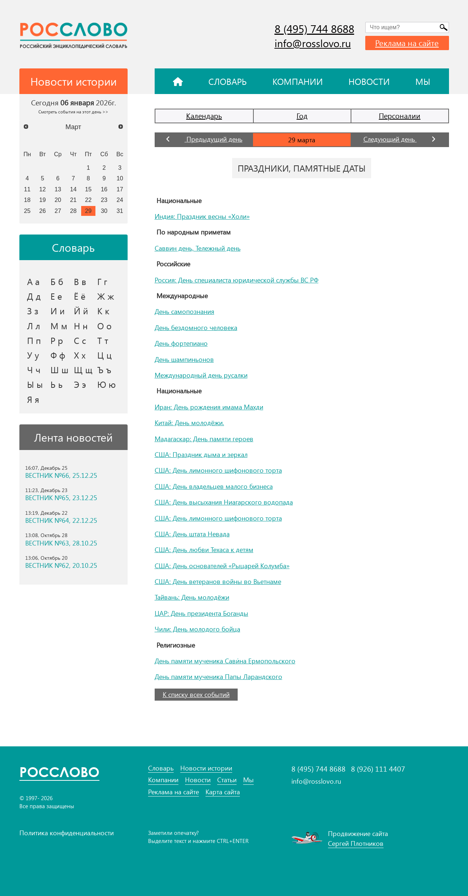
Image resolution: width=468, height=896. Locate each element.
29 (88, 210)
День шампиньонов (184, 359)
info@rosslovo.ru (313, 43)
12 (42, 189)
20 (57, 199)
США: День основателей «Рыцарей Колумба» (222, 565)
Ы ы (35, 384)
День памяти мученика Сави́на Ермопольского (225, 660)
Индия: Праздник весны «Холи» (202, 216)
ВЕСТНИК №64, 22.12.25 (61, 520)
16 (104, 189)
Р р (56, 340)
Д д (34, 296)
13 (57, 189)
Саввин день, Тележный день (198, 248)
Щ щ (83, 369)
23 (104, 199)
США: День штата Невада (192, 533)
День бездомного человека (196, 327)
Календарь (204, 115)
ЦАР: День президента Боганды (201, 613)
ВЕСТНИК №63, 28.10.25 (61, 543)
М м (58, 325)
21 (73, 199)
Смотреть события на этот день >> (73, 112)
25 (27, 210)
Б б (56, 281)
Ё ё (80, 296)
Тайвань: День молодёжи (192, 597)
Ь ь (56, 384)
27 (57, 210)
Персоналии (399, 115)
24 (120, 199)
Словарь (227, 81)
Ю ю (106, 384)
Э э (80, 384)
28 (73, 210)
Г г (102, 281)
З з (32, 310)
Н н (81, 325)
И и (57, 310)
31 (120, 210)
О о (104, 325)
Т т (102, 340)
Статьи (227, 780)
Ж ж (105, 296)
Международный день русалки (201, 375)
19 (42, 199)
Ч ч (34, 369)
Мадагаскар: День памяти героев (204, 438)
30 (104, 210)
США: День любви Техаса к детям (204, 549)
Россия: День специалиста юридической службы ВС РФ (236, 279)
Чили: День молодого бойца (197, 629)
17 (120, 189)
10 (120, 178)
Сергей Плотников (356, 843)
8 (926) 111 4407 (378, 768)
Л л (33, 325)
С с (80, 340)
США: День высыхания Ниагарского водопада (224, 502)
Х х (80, 355)
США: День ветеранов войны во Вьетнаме (218, 581)
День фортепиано (181, 343)
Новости (369, 81)
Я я (33, 399)
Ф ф (57, 355)
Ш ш (59, 369)
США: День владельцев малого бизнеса (214, 486)
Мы (422, 81)
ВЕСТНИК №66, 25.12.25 (61, 475)
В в (80, 281)
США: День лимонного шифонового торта (218, 470)
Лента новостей (73, 437)
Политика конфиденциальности (66, 832)
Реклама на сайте (407, 42)
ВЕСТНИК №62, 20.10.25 (61, 565)
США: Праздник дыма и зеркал (201, 454)
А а (33, 281)
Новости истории (206, 768)
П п (34, 340)
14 (73, 189)
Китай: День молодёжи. (189, 422)
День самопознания (184, 311)
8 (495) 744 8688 (314, 28)
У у (33, 355)
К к (103, 310)
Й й (81, 310)
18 (27, 199)
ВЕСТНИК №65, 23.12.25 (61, 498)
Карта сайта (222, 792)
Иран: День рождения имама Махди (209, 406)
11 (27, 189)
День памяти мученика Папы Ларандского (218, 676)
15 (88, 189)
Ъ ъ (104, 369)
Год (302, 115)
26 (42, 210)
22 (88, 199)
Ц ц (104, 355)
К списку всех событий (196, 694)
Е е (56, 296)
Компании (297, 81)
